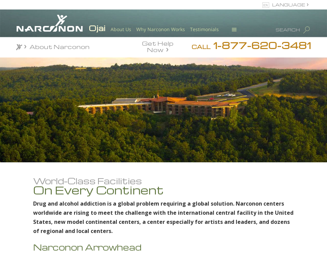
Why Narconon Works (160, 29)
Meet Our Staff (66, 232)
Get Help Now (157, 46)
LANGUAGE (288, 4)
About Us (121, 29)
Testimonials (204, 29)
